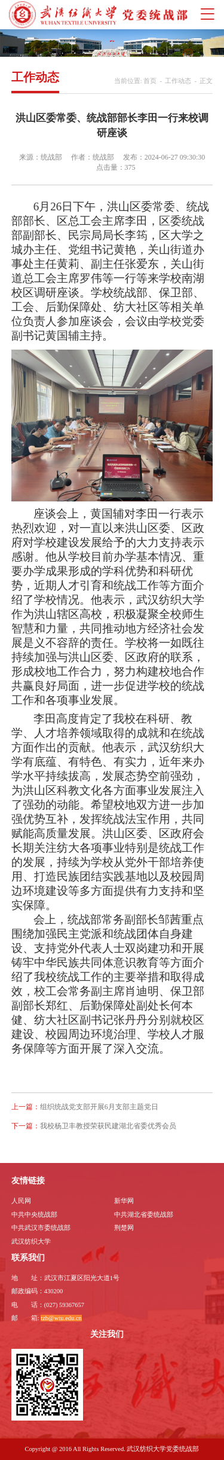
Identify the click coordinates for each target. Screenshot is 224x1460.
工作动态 (178, 81)
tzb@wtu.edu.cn (61, 1318)
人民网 (21, 1201)
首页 (150, 81)
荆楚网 (124, 1228)
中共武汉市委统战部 (40, 1228)
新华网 (124, 1201)
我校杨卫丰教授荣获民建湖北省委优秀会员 (108, 1126)
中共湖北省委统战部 (143, 1214)
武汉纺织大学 (31, 1241)
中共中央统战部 (34, 1214)
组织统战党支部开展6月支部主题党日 (99, 1107)
